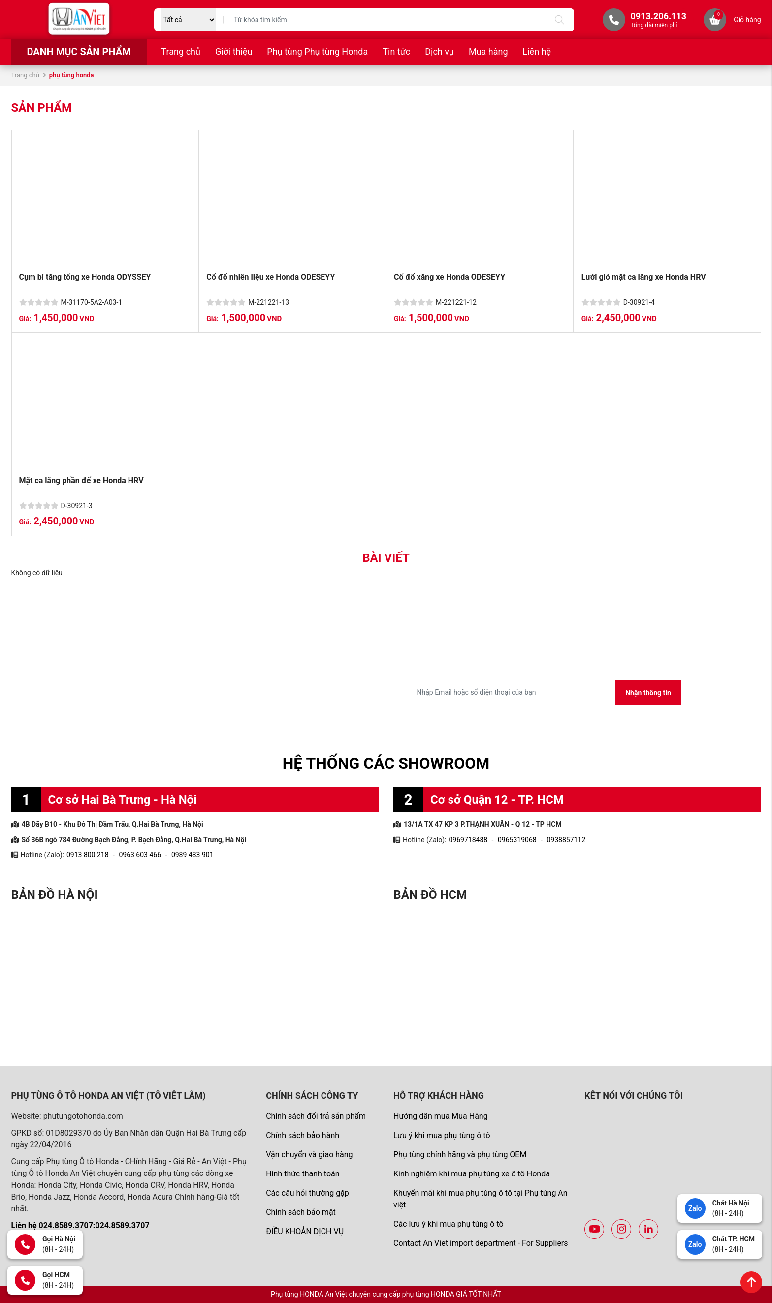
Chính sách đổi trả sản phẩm (316, 1116)
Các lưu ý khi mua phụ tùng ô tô (448, 1224)
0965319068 (517, 840)
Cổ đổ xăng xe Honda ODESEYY (449, 277)
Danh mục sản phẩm (78, 52)
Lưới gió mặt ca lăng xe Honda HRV (643, 277)
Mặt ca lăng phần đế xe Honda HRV (81, 480)
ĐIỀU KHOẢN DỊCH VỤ (305, 1231)
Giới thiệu (233, 51)
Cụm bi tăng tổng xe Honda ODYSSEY (85, 277)
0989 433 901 (192, 855)
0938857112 (566, 840)
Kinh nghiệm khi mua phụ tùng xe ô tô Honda (471, 1173)
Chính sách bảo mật (301, 1212)
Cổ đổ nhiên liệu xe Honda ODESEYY (270, 277)
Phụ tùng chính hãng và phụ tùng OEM (459, 1154)
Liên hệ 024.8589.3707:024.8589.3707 (80, 1225)
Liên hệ (537, 51)
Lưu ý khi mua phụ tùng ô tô (441, 1135)
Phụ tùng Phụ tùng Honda (317, 51)
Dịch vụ (439, 51)
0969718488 (468, 840)
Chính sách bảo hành (302, 1135)
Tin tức (396, 51)
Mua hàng (488, 51)
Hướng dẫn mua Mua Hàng (440, 1116)
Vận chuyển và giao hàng (309, 1154)
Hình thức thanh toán (302, 1173)
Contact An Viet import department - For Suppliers (480, 1243)
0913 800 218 (87, 855)
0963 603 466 (140, 855)
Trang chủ (180, 51)
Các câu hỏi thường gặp (307, 1193)
